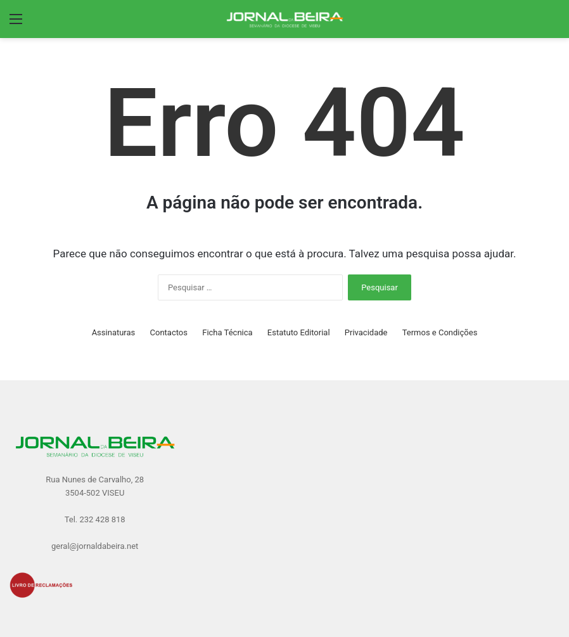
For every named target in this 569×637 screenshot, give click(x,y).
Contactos (169, 332)
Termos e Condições (440, 332)
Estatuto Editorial (298, 332)
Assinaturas (114, 332)
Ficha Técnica (227, 332)
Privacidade (366, 332)
